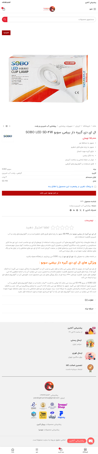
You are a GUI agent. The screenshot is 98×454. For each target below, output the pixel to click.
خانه (94, 126)
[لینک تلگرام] (70, 210)
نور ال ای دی (68, 256)
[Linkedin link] (73, 210)
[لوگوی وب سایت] (49, 9)
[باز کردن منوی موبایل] (92, 9)
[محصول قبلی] (9, 126)
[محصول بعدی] (3, 126)
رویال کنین (41, 424)
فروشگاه (86, 126)
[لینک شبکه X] (80, 210)
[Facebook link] (83, 210)
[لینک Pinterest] (77, 210)
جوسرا (41, 430)
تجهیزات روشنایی (65, 126)
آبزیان (77, 126)
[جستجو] (49, 19)
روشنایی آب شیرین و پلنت (45, 126)
